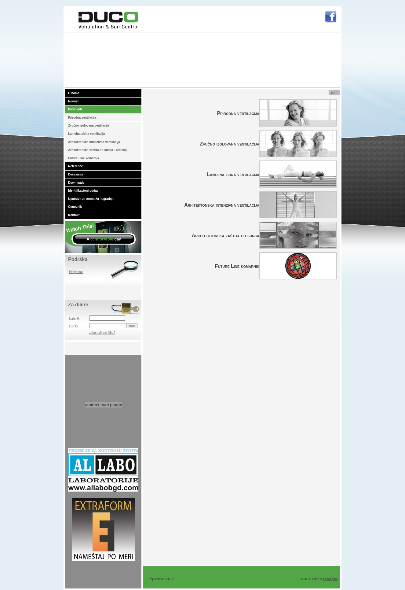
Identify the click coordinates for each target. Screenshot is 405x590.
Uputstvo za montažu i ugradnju (91, 199)
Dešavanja (75, 174)
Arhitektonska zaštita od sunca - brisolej (97, 150)
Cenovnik (75, 206)
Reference (75, 166)
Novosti (73, 101)
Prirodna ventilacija (82, 117)
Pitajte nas (76, 272)
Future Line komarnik (83, 158)
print (334, 92)
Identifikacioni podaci (83, 190)
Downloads (76, 182)
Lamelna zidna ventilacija (86, 133)
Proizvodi (75, 109)
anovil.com (330, 579)
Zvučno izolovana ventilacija (88, 125)
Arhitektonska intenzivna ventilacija (94, 142)
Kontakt (73, 215)
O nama (73, 93)
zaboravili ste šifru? (102, 332)
